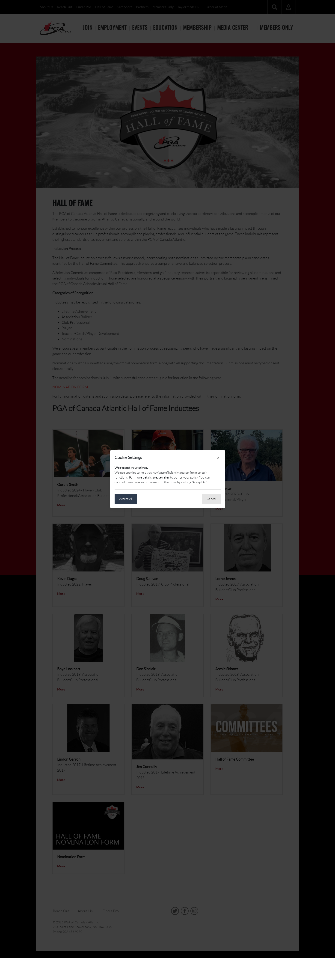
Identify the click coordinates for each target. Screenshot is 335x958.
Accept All (126, 499)
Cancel (211, 499)
